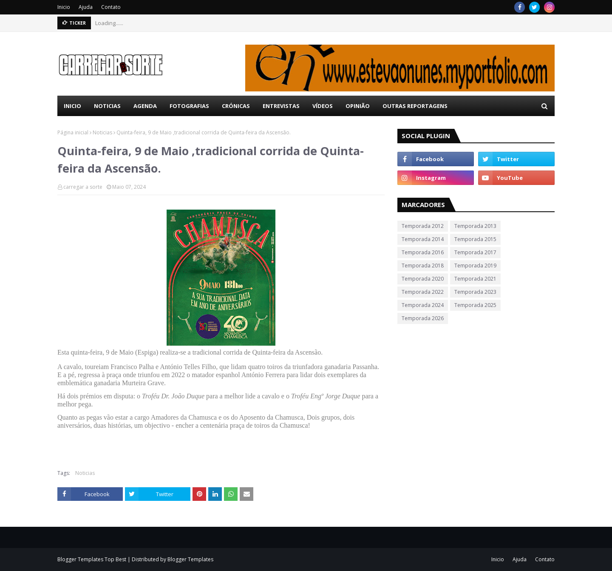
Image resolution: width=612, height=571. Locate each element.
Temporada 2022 (423, 291)
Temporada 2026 (423, 318)
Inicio (63, 7)
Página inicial (72, 132)
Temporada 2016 (423, 252)
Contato (111, 7)
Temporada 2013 (475, 226)
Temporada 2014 (423, 239)
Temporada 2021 (475, 278)
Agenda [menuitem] (145, 106)
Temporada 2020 (423, 278)
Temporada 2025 (475, 305)
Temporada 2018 (423, 265)
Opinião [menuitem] (358, 106)
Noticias (102, 132)
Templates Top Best (102, 559)
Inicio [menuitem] (72, 106)
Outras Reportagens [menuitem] (415, 106)
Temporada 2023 (475, 291)
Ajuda (86, 7)
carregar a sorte (82, 186)
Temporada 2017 (475, 252)
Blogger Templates (190, 559)
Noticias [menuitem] (107, 106)
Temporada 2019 (475, 265)
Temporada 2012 (423, 226)
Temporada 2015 (475, 239)
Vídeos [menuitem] (322, 106)
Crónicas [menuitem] (236, 106)
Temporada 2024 (423, 305)
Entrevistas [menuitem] (281, 106)
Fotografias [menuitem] (189, 106)
